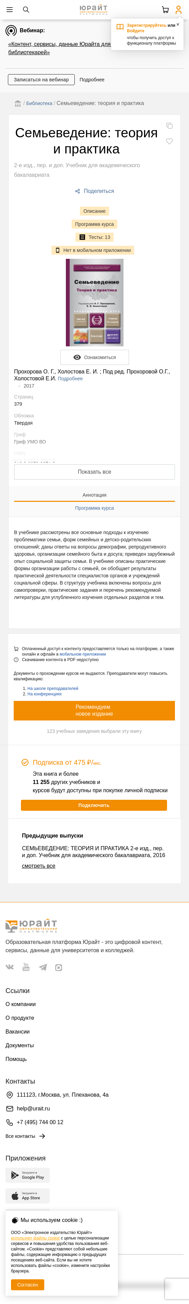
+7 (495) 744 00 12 (40, 1122)
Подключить (93, 805)
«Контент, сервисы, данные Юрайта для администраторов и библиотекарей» (85, 48)
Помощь (16, 1059)
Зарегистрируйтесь (147, 25)
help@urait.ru (33, 1108)
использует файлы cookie (35, 1238)
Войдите (135, 30)
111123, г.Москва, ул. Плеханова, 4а (63, 1095)
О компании (20, 1004)
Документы (19, 1045)
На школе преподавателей (52, 688)
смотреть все (38, 866)
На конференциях (44, 694)
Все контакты (25, 1136)
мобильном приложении (83, 654)
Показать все (94, 472)
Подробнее (92, 79)
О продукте (19, 1018)
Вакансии (17, 1032)
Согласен (27, 1285)
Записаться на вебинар (41, 79)
